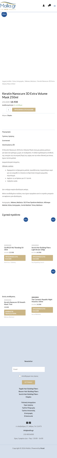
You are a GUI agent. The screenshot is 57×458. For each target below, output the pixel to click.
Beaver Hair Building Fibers (28, 391)
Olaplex (9, 115)
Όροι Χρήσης (28, 405)
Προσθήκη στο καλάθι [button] (11, 258)
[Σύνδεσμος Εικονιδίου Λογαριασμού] (44, 5)
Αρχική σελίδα (6, 81)
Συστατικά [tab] (6, 140)
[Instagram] (27, 423)
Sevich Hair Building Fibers (28, 394)
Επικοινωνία (28, 416)
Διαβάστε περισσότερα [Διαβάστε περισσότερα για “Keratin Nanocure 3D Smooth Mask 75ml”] (10, 312)
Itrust (42, 448)
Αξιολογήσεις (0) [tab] (8, 145)
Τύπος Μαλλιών (36, 205)
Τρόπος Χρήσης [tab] (8, 136)
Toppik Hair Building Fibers (28, 389)
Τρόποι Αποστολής (28, 410)
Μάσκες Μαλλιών (30, 81)
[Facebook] (30, 423)
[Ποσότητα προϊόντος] (8, 110)
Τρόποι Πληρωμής (28, 408)
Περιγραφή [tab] (6, 132)
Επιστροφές (28, 413)
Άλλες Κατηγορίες (18, 81)
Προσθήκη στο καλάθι (23, 109)
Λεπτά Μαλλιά (26, 205)
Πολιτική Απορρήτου (28, 402)
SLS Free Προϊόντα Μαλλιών (33, 202)
